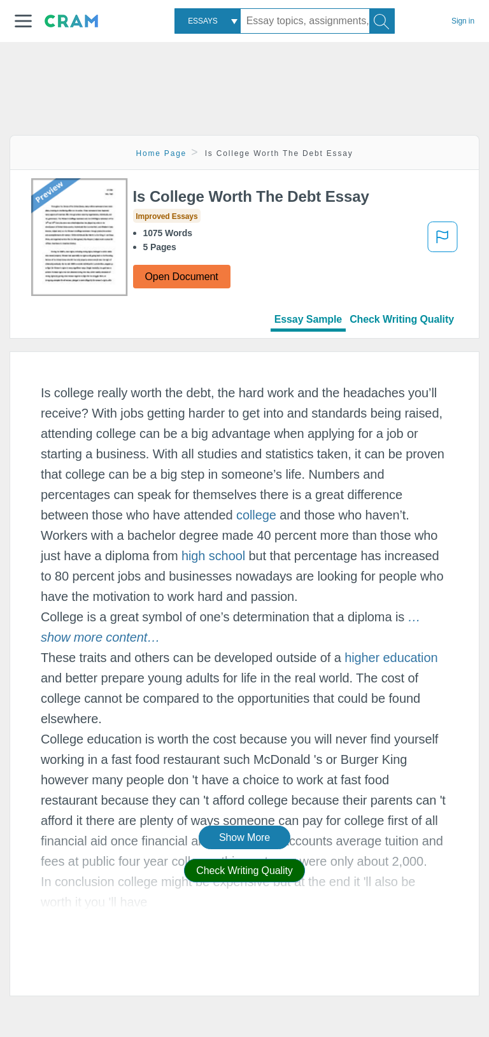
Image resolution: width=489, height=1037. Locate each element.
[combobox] (207, 21)
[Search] (382, 21)
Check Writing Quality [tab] (402, 319)
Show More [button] (244, 837)
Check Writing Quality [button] (244, 870)
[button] (23, 21)
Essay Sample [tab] (308, 319)
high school (213, 556)
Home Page (161, 153)
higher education (390, 658)
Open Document (181, 276)
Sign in (462, 21)
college (256, 515)
